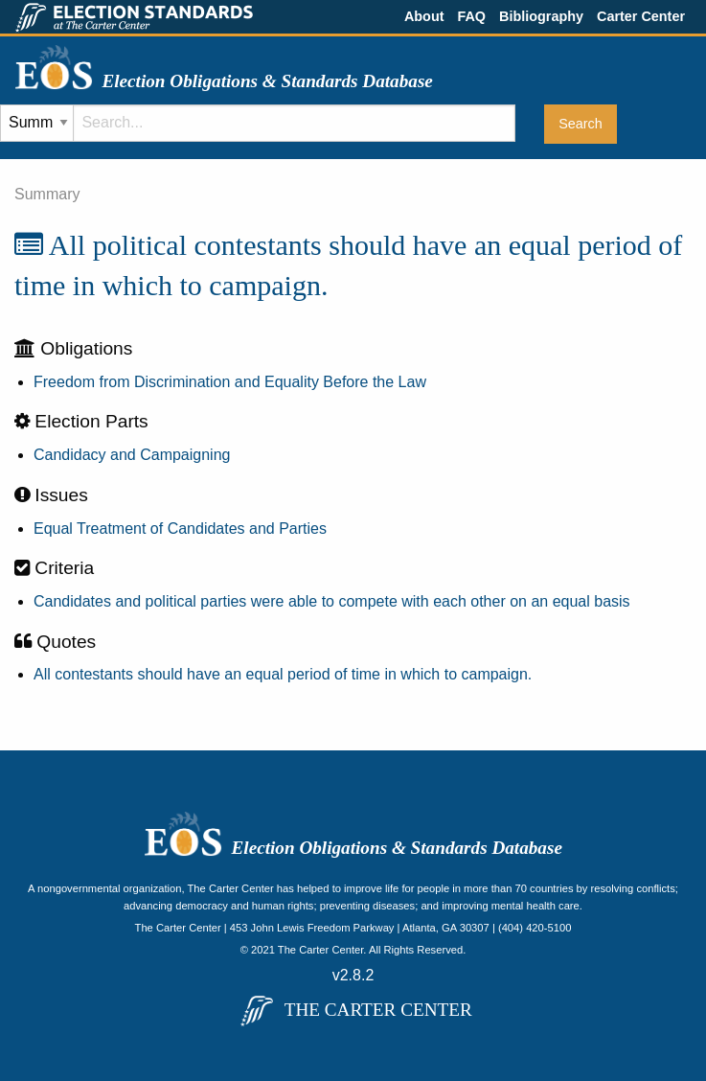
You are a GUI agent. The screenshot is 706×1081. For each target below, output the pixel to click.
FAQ (471, 16)
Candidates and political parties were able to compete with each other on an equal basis (332, 601)
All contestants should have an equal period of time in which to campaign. (283, 674)
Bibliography (541, 16)
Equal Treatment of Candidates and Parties (180, 528)
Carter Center (641, 16)
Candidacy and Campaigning (132, 455)
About (424, 16)
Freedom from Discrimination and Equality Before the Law (230, 382)
